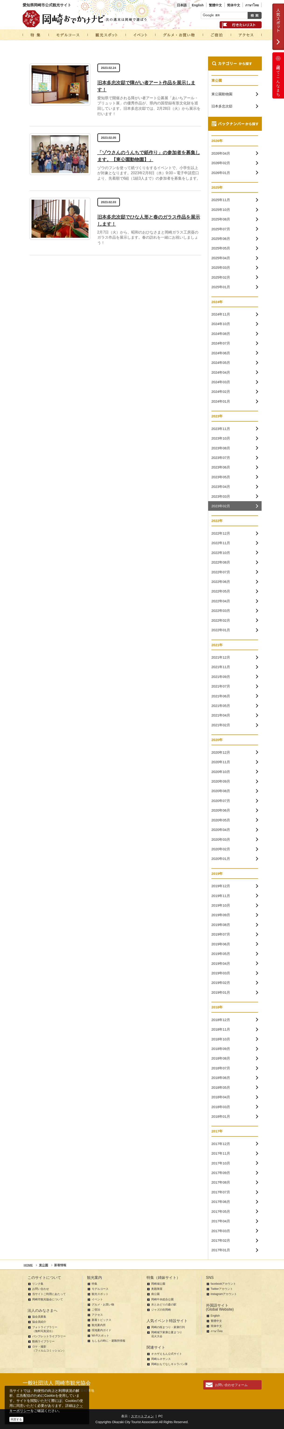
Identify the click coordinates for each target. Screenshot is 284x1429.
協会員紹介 (39, 1321)
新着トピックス (101, 1320)
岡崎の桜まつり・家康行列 (168, 1327)
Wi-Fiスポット (100, 1335)
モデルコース (100, 1289)
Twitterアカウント (222, 1289)
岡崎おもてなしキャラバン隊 (169, 1364)
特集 (94, 1283)
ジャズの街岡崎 (161, 1309)
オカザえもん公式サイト (166, 1353)
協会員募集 (39, 1316)
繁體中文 (215, 5)
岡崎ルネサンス (161, 1359)
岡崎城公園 (158, 1283)
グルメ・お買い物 (103, 1304)
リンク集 (37, 1283)
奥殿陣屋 (156, 1289)
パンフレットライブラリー (49, 1336)
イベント (97, 1299)
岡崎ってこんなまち (278, 75)
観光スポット (100, 1294)
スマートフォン (142, 1416)
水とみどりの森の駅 (163, 1304)
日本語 (182, 5)
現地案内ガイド (101, 1330)
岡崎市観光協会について (47, 1299)
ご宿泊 (96, 1309)
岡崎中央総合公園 (162, 1299)
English (198, 5)
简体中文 (233, 5)
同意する (16, 1419)
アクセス (97, 1314)
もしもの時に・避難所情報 (108, 1340)
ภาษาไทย (252, 5)
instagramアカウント (224, 1294)
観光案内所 (99, 1325)
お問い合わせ (40, 1289)
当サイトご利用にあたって (49, 1294)
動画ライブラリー (43, 1341)
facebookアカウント (223, 1283)
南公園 (155, 1294)
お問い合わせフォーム (231, 1385)
